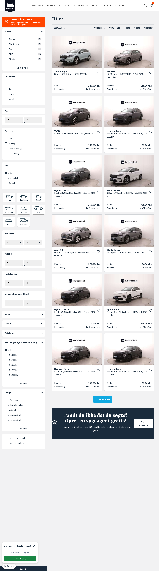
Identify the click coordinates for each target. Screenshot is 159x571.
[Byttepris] (9, 566)
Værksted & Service (80, 5)
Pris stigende (99, 28)
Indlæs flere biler (102, 399)
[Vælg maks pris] (33, 120)
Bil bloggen (96, 5)
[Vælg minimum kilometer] (14, 242)
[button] (145, 5)
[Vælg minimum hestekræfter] (14, 283)
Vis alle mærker (23, 68)
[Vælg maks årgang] (33, 263)
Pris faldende (114, 28)
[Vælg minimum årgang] (14, 263)
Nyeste (127, 28)
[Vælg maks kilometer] (33, 242)
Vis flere (23, 383)
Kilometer (148, 28)
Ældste (137, 28)
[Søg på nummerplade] (20, 558)
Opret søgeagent (143, 423)
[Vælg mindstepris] (14, 120)
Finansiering (64, 5)
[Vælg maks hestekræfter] (33, 283)
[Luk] (33, 546)
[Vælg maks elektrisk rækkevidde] (33, 303)
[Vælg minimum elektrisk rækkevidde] (14, 303)
